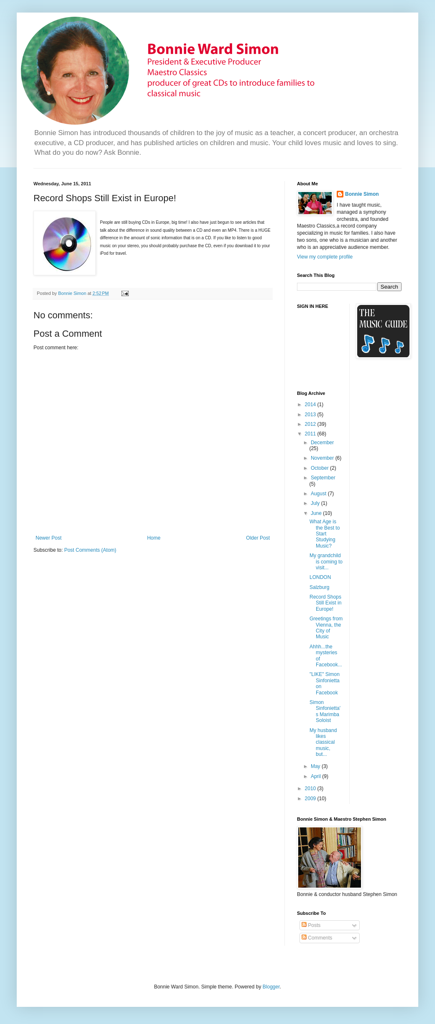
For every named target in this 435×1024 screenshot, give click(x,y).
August (319, 494)
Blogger (271, 987)
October (320, 468)
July (316, 503)
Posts (311, 925)
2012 (311, 424)
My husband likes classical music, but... (323, 742)
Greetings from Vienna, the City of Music (326, 628)
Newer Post (48, 538)
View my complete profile (325, 257)
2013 (311, 414)
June (317, 513)
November (323, 458)
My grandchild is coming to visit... (326, 562)
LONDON (320, 577)
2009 (311, 798)
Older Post (258, 538)
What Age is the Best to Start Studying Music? (325, 534)
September (323, 478)
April (316, 776)
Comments (317, 938)
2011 (311, 434)
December (322, 442)
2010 (311, 788)
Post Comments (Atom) (90, 550)
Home (154, 538)
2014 (311, 404)
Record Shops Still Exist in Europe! (325, 603)
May (316, 766)
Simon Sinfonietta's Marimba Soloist (325, 711)
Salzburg (319, 587)
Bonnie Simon (362, 194)
